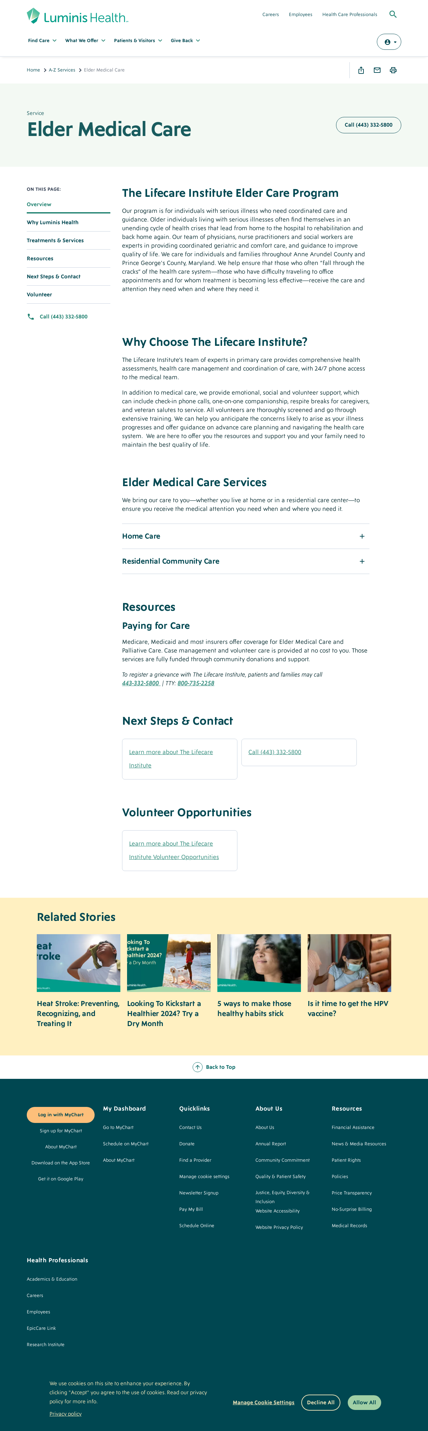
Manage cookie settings (204, 1176)
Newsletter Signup (198, 1193)
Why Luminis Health (53, 223)
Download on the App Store (60, 1163)
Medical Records (349, 1226)
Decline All (321, 1403)
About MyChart (61, 1147)
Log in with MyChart (61, 1115)
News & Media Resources (359, 1144)
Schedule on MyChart (125, 1144)
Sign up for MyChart (61, 1131)
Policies (340, 1176)
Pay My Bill (191, 1209)
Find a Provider (195, 1160)
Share (361, 70)
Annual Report (270, 1144)
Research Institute (46, 1344)
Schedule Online (196, 1226)
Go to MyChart (118, 1127)
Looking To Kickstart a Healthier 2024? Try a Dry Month (164, 1013)
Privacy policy (65, 1414)
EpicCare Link (41, 1328)
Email (377, 70)
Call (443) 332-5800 (369, 125)
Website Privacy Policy (279, 1227)
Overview (39, 204)
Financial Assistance (353, 1127)
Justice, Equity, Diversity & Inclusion (282, 1197)
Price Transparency (352, 1193)
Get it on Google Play (60, 1179)
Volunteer (39, 295)
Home (33, 70)
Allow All (364, 1403)
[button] (245, 536)
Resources (40, 259)
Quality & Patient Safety (280, 1176)
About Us (264, 1127)
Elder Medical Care (109, 129)
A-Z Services (62, 70)
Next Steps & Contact (54, 277)
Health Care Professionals (349, 14)
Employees (300, 14)
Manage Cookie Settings (264, 1403)
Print (393, 70)
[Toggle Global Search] (393, 15)
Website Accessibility (277, 1211)
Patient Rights (346, 1160)
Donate (187, 1144)
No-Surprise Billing (352, 1209)
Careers (270, 14)
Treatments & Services (55, 241)
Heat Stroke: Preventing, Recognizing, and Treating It (78, 1013)
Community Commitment (282, 1160)
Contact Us (190, 1127)
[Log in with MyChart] (389, 42)
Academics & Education (52, 1279)
